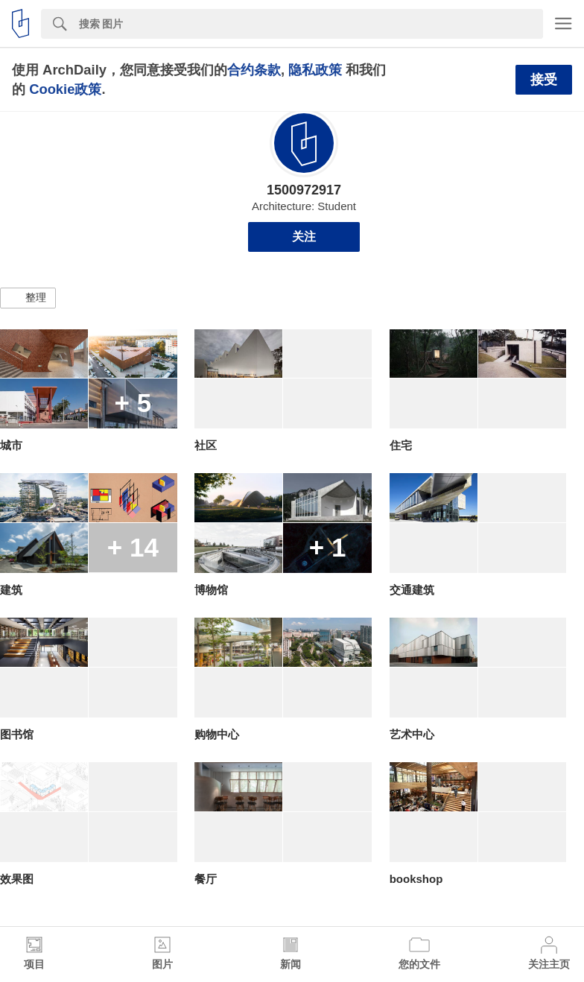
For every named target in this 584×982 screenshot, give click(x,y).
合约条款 (254, 69)
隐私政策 (315, 69)
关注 (304, 236)
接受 (543, 79)
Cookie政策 (65, 89)
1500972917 (304, 190)
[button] (28, 298)
